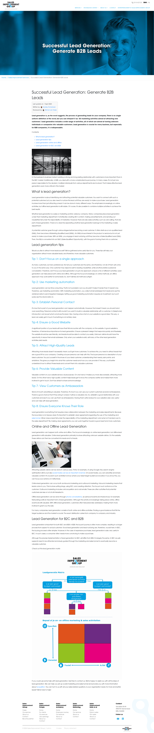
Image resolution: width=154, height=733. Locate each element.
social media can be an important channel (69, 473)
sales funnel (36, 418)
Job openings (43, 716)
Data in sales (94, 712)
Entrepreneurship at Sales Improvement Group (134, 8)
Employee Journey (62, 712)
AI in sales (93, 714)
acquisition (41, 687)
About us (25, 714)
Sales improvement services (18, 77)
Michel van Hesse (51, 110)
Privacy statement (70, 728)
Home (4, 77)
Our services (26, 712)
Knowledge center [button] (90, 8)
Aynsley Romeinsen (49, 107)
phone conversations (74, 497)
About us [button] (103, 8)
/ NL (148, 2)
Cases (24, 710)
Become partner (27, 719)
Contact (113, 8)
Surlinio (49, 728)
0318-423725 (137, 2)
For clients (42, 712)
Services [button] (78, 8)
